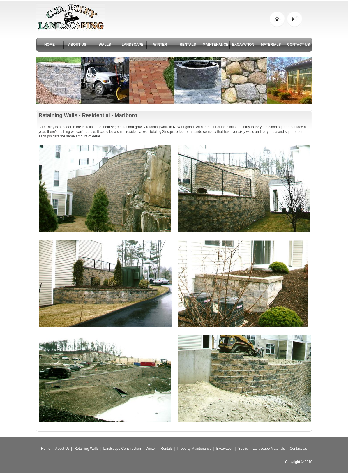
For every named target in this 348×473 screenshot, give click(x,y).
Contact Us (298, 448)
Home (45, 448)
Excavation (225, 448)
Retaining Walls (86, 448)
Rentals (167, 448)
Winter (151, 448)
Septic (243, 448)
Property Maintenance (194, 448)
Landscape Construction (122, 448)
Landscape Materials (269, 448)
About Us (62, 448)
